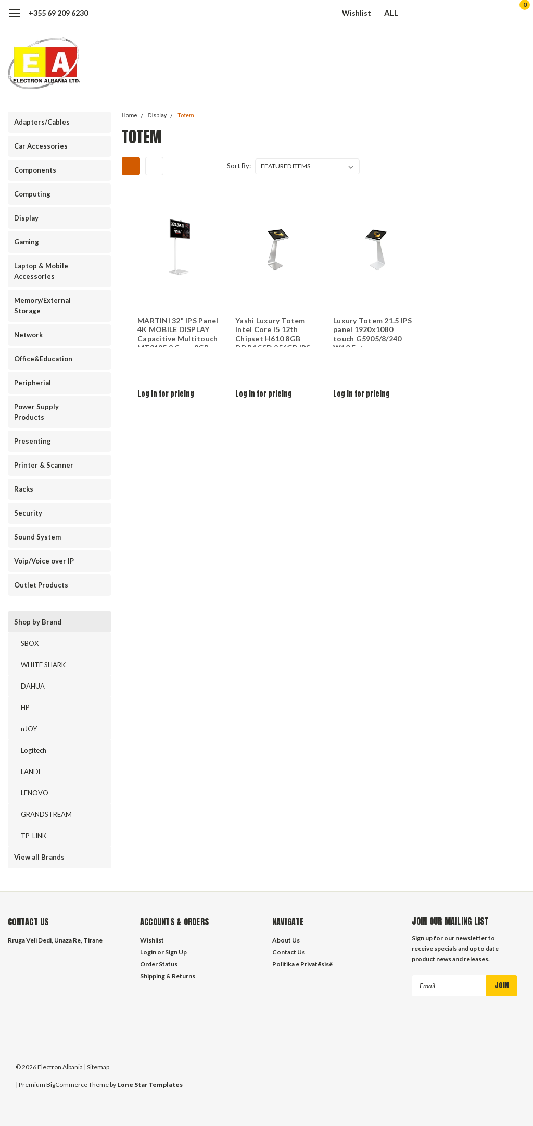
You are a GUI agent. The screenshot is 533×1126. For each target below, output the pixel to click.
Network (28, 335)
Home (129, 115)
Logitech (33, 750)
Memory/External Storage (42, 305)
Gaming (26, 242)
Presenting (32, 441)
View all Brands (39, 857)
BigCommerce (66, 1084)
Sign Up (176, 952)
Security (28, 513)
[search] (464, 13)
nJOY (29, 729)
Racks (23, 489)
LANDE (31, 771)
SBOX (30, 643)
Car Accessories (41, 146)
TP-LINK (33, 835)
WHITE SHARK (43, 664)
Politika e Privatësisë (302, 964)
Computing (32, 194)
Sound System (37, 537)
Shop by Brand (37, 622)
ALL (396, 12)
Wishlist (356, 12)
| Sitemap (96, 1067)
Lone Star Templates (150, 1084)
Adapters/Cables (42, 122)
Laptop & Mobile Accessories (41, 271)
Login (148, 952)
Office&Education (43, 358)
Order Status (158, 964)
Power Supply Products (36, 411)
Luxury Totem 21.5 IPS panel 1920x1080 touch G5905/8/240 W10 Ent (374, 329)
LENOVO (34, 793)
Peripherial (32, 382)
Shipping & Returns (167, 976)
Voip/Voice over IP (44, 561)
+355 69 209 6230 (58, 12)
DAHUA (33, 686)
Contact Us (288, 952)
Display (26, 218)
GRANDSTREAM (46, 814)
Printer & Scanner (43, 465)
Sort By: (239, 166)
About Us (286, 940)
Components (35, 170)
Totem (185, 115)
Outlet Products (41, 585)
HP (25, 707)
